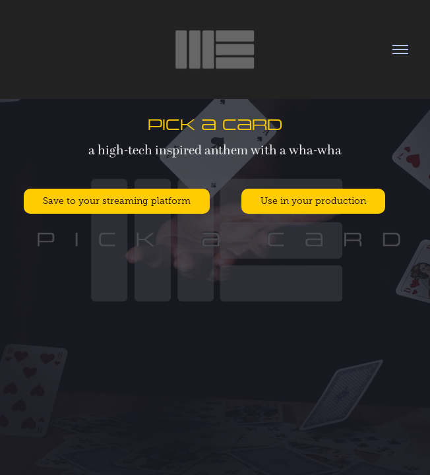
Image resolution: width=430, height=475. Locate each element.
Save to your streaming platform (117, 201)
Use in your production (313, 201)
